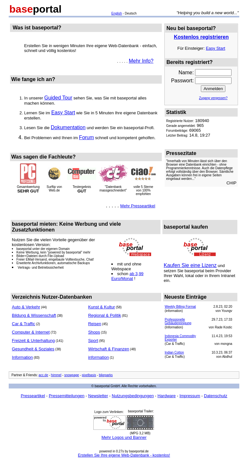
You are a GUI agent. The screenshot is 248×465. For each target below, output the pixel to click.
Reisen (94, 323)
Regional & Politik (104, 315)
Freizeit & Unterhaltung (33, 340)
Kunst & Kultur (101, 307)
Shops (94, 332)
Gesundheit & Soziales (33, 348)
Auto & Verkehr (26, 307)
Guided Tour (58, 97)
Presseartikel (33, 395)
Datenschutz (215, 395)
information (98, 357)
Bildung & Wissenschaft (34, 315)
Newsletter (98, 395)
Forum (86, 137)
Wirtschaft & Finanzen (108, 348)
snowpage (71, 375)
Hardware (167, 395)
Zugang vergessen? (213, 98)
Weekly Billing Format (180, 306)
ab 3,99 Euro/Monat (127, 276)
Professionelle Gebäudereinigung (178, 321)
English (116, 13)
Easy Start (63, 112)
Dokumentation (68, 127)
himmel (56, 375)
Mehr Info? (141, 61)
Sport (93, 340)
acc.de (43, 375)
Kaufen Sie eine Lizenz (190, 265)
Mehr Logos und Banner (123, 437)
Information (22, 357)
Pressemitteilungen (67, 395)
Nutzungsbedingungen (133, 395)
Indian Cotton (174, 352)
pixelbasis (89, 375)
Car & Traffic (23, 323)
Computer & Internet (31, 332)
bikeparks (106, 375)
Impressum (190, 395)
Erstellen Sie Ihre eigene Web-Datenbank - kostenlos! (124, 455)
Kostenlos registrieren (201, 37)
